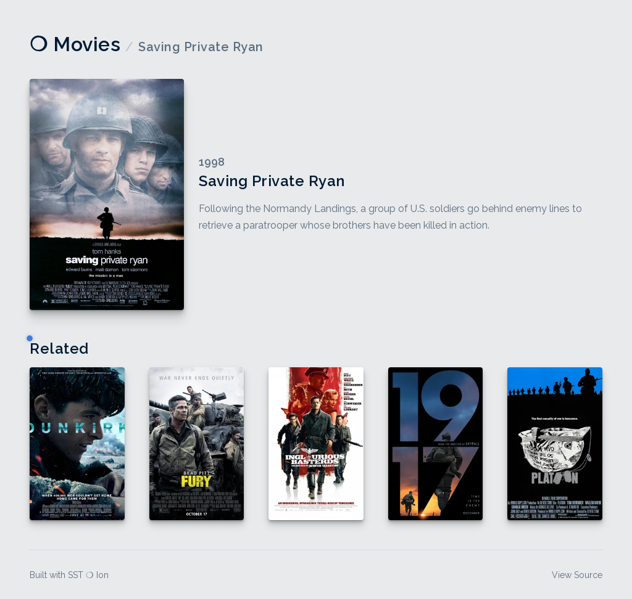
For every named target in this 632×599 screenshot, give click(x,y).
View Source (577, 575)
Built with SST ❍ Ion (69, 575)
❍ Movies (75, 44)
